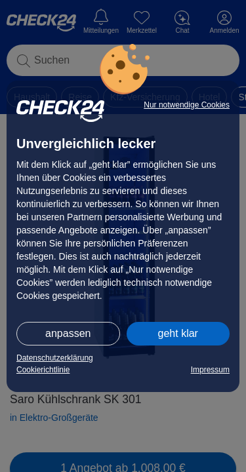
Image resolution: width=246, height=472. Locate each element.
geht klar (178, 333)
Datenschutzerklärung (54, 358)
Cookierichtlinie (43, 369)
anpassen (68, 333)
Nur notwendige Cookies (187, 104)
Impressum (210, 369)
